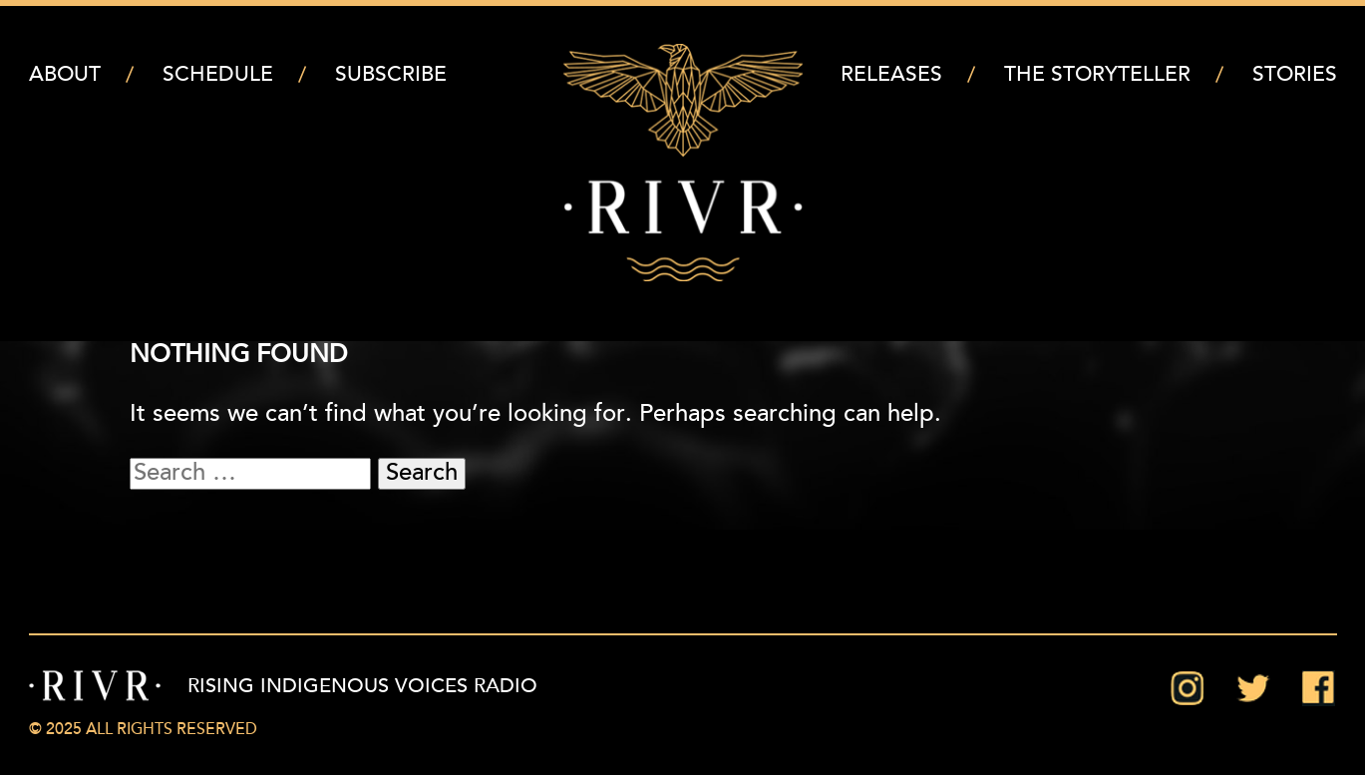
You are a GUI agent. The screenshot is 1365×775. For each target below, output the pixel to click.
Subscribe (391, 75)
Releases (891, 75)
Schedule (218, 75)
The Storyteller (1097, 75)
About (65, 75)
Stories (1294, 75)
